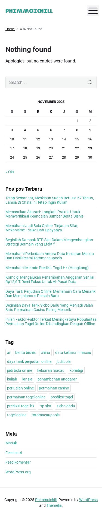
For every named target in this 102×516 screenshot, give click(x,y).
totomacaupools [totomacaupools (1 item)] (46, 415)
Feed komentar (18, 462)
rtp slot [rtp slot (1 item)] (45, 406)
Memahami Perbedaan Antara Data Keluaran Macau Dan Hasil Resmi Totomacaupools (49, 255)
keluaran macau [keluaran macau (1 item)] (50, 370)
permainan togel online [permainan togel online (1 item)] (26, 397)
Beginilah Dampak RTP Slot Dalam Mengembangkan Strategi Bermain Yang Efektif (49, 242)
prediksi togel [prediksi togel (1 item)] (62, 397)
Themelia (54, 505)
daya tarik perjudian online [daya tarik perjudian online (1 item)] (29, 361)
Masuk (11, 443)
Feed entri (13, 453)
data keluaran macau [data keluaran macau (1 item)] (73, 352)
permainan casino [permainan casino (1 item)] (54, 388)
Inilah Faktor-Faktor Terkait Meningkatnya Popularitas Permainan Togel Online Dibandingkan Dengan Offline (51, 321)
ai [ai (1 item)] (8, 352)
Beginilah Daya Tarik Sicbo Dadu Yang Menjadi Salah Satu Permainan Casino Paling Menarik (49, 307)
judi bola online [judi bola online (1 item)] (19, 370)
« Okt (9, 172)
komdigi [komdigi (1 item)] (76, 370)
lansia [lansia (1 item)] (27, 379)
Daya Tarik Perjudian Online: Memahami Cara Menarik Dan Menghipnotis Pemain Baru (50, 293)
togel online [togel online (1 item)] (16, 415)
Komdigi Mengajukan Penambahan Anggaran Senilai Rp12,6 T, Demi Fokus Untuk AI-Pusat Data (49, 279)
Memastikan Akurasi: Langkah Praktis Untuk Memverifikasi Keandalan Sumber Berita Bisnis (44, 214)
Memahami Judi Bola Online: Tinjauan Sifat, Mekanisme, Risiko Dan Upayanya (41, 228)
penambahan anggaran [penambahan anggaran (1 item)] (58, 379)
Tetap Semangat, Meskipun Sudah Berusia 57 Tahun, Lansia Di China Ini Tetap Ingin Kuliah (49, 200)
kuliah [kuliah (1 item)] (12, 379)
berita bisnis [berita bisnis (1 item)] (25, 352)
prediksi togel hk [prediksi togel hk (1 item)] (20, 406)
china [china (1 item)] (45, 352)
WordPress (88, 500)
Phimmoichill (46, 500)
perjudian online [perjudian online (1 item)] (20, 388)
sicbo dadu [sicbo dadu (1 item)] (66, 406)
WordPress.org (18, 472)
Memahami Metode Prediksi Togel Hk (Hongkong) (47, 268)
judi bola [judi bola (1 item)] (64, 361)
